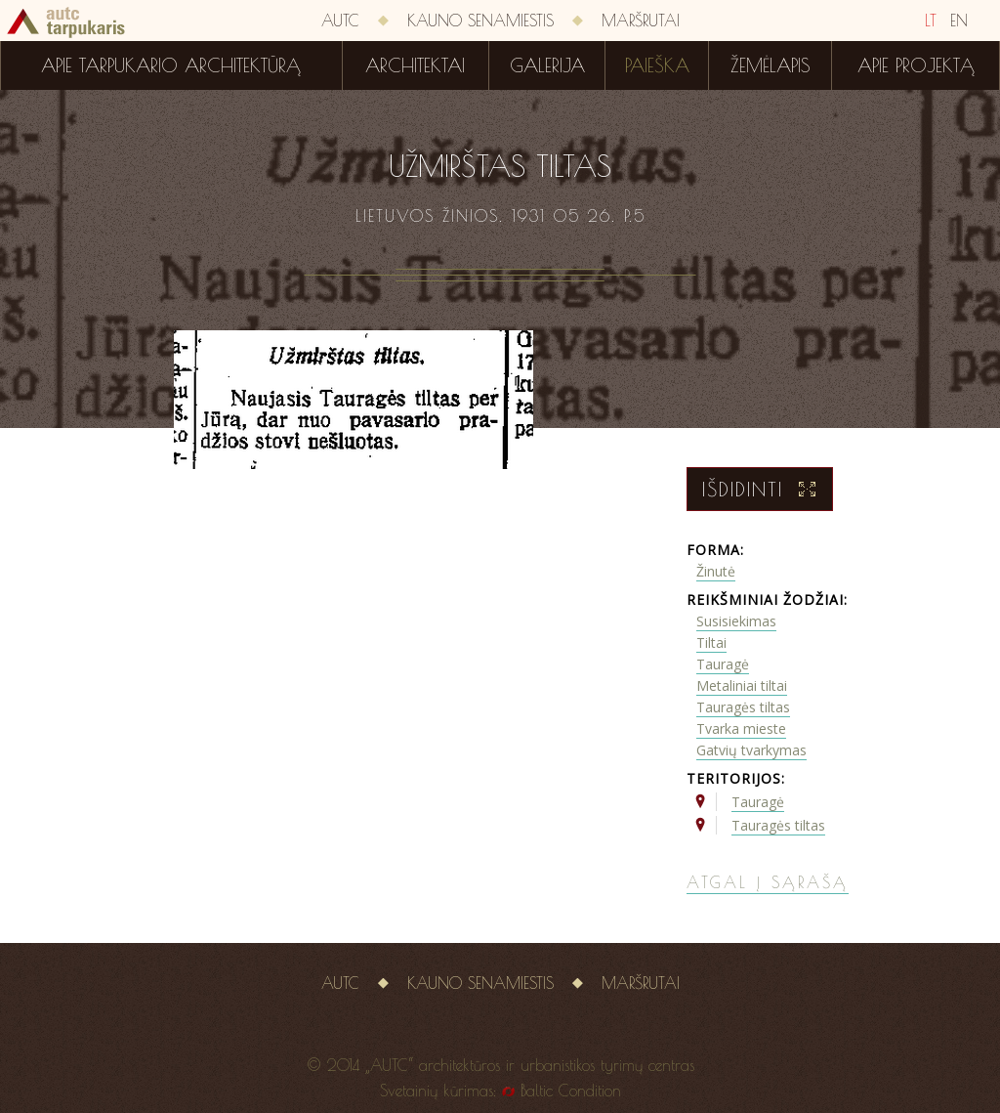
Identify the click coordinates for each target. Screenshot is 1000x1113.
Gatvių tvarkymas (751, 750)
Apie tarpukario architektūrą (171, 65)
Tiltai (711, 642)
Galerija (547, 65)
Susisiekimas (736, 621)
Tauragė (722, 664)
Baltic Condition (571, 1090)
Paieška (657, 65)
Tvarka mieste (741, 728)
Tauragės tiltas (743, 707)
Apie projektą (916, 65)
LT (931, 20)
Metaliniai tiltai (741, 685)
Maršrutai (641, 20)
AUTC (340, 20)
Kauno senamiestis (480, 20)
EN (959, 20)
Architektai (415, 65)
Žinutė (715, 571)
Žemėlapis (770, 65)
